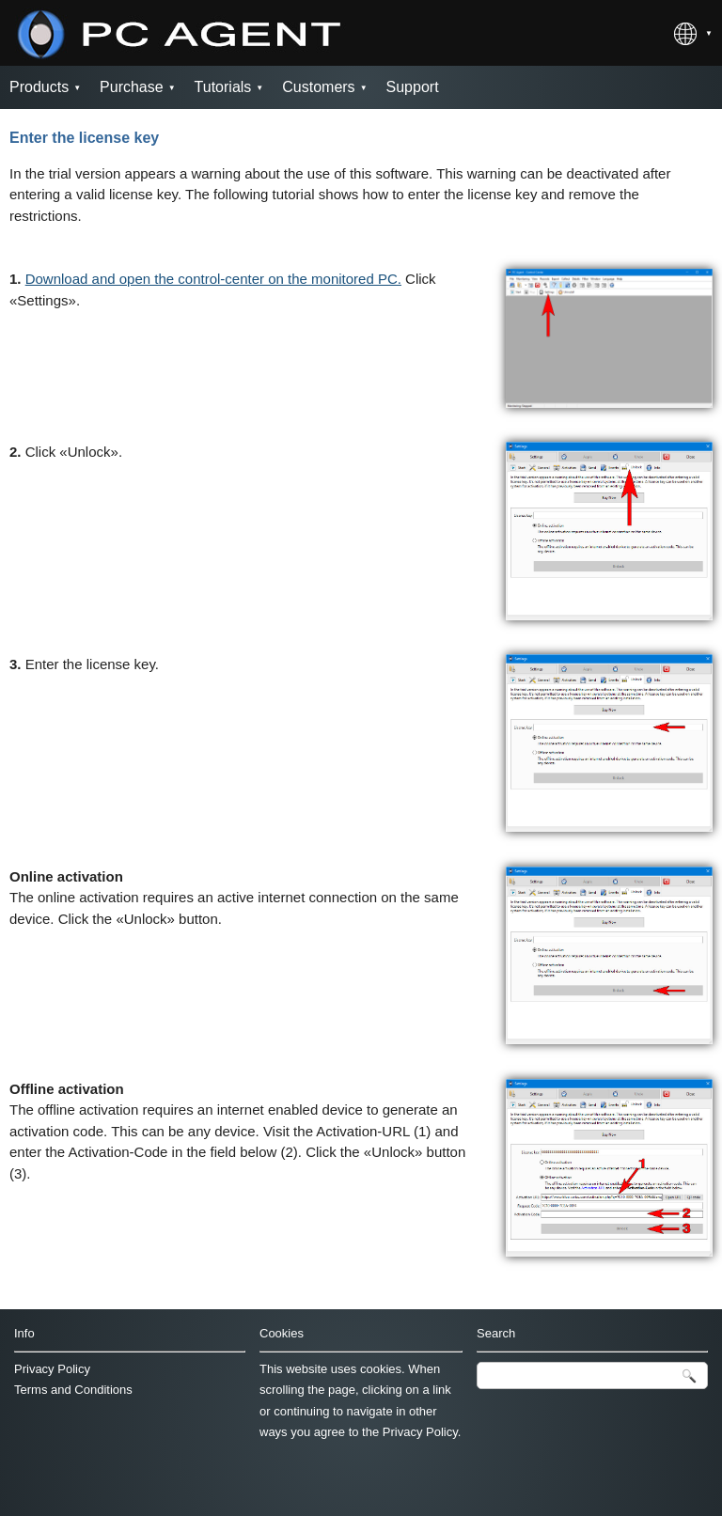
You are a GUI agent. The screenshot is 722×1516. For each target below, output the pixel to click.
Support (412, 87)
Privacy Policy (52, 1369)
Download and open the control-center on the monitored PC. (213, 279)
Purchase (132, 87)
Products (39, 87)
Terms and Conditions (73, 1390)
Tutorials (223, 87)
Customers (318, 87)
